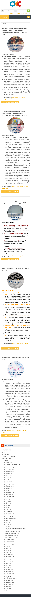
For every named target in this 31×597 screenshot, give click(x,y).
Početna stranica (6, 449)
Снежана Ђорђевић (17, 256)
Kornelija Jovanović (7, 99)
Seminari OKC (4, 17)
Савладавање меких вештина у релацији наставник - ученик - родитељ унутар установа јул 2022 (15, 113)
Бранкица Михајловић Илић (14, 430)
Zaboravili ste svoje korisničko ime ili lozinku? (18, 13)
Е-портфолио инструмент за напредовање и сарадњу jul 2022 (14, 202)
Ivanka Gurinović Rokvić (18, 97)
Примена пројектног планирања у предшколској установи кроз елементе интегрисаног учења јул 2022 (14, 31)
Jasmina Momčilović (17, 186)
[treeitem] (15, 519)
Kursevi (6, 460)
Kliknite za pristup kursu (10, 102)
